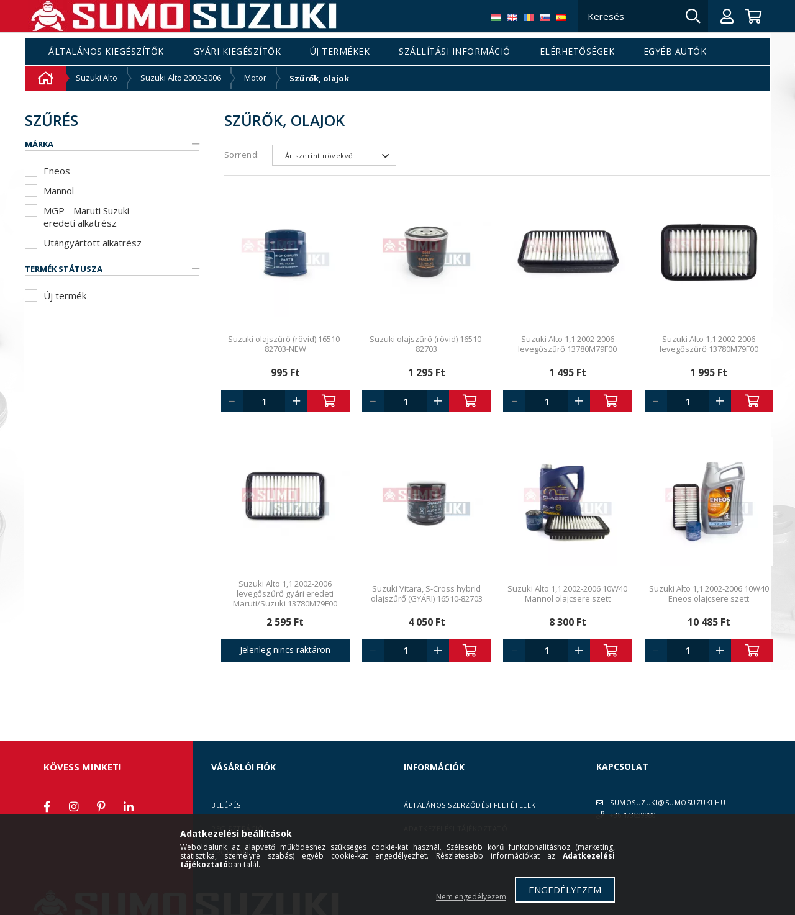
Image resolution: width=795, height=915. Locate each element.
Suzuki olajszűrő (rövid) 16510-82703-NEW (285, 344)
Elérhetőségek (577, 52)
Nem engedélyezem (471, 896)
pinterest (101, 806)
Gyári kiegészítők (237, 52)
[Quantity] (264, 401)
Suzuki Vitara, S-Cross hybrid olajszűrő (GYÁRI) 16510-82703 (427, 593)
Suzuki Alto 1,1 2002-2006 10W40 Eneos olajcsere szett (709, 593)
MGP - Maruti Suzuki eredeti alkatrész (86, 216)
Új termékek (340, 52)
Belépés (226, 804)
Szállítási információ (455, 52)
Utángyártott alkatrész (92, 243)
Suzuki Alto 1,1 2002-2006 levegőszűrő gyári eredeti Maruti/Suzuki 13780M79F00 (285, 593)
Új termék (64, 295)
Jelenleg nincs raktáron (285, 650)
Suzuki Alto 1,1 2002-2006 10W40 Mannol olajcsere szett (567, 593)
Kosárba (328, 401)
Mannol (58, 190)
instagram (73, 806)
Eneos (56, 171)
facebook (46, 806)
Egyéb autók (675, 52)
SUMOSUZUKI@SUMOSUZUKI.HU (667, 802)
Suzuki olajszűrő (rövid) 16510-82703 (427, 344)
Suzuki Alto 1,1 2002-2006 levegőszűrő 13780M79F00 (567, 344)
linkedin (128, 806)
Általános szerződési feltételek (470, 804)
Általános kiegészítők (106, 52)
